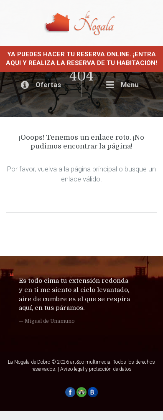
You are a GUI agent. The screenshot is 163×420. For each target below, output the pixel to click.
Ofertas (41, 84)
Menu (122, 84)
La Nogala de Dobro (29, 362)
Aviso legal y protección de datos (96, 369)
